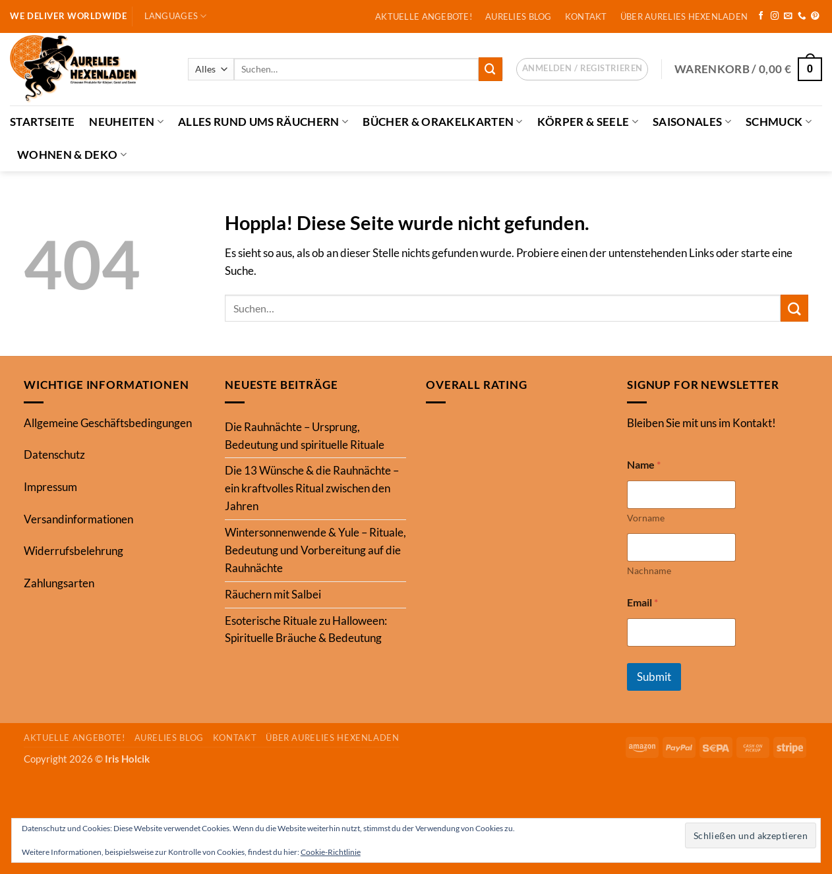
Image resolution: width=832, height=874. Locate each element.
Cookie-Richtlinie (331, 852)
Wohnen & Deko (72, 154)
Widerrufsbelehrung (73, 551)
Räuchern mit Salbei (273, 594)
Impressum (50, 487)
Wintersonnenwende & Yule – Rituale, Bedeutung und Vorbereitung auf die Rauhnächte (315, 550)
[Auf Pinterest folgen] (815, 16)
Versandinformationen (78, 519)
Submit (654, 677)
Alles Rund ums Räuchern (263, 122)
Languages (175, 16)
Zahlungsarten (59, 583)
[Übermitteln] (490, 68)
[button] (582, 69)
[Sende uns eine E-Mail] (788, 16)
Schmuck (779, 122)
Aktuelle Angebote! (423, 16)
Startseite (42, 122)
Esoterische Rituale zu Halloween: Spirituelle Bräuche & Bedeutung (306, 629)
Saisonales (692, 122)
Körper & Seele (587, 122)
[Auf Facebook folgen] (761, 16)
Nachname (649, 570)
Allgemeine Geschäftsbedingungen (108, 423)
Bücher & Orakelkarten (443, 122)
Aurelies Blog (518, 16)
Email (642, 602)
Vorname (646, 517)
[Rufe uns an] (802, 16)
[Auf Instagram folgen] (775, 16)
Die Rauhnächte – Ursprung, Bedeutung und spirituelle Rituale (304, 436)
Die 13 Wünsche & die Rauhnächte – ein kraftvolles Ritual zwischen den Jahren (312, 488)
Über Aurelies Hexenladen (684, 16)
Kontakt (586, 16)
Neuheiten (126, 122)
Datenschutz (54, 454)
